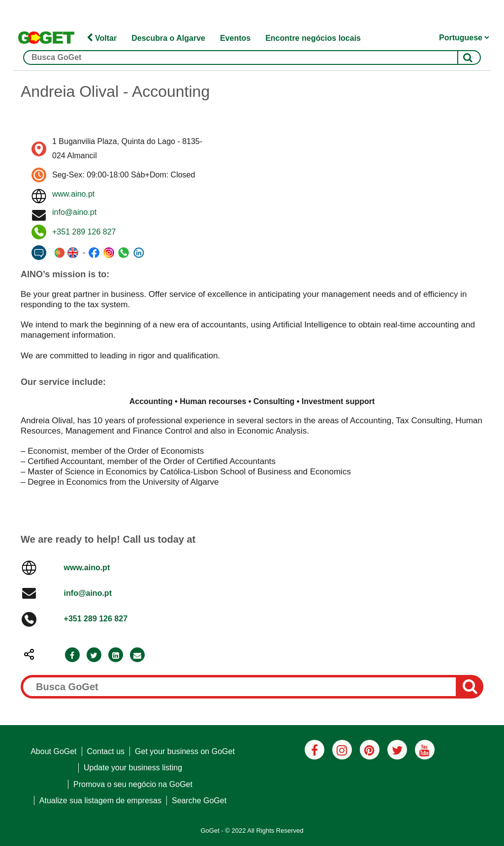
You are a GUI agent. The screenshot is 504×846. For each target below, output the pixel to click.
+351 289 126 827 (84, 232)
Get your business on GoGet (185, 751)
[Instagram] (342, 749)
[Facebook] (72, 655)
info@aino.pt (74, 212)
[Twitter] (94, 655)
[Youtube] (425, 749)
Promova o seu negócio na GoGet (132, 784)
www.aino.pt (73, 194)
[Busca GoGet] (252, 57)
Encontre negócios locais (313, 38)
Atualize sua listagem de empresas (100, 800)
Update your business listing (133, 767)
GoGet (209, 830)
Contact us (106, 751)
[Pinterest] (369, 749)
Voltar (102, 37)
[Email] (137, 655)
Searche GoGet (199, 800)
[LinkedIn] (115, 655)
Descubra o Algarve (168, 38)
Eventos (235, 38)
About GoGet (53, 751)
